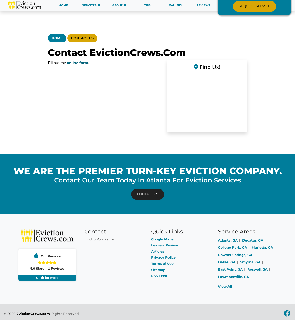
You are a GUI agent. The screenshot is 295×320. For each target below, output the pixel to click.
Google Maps (162, 239)
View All (225, 286)
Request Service (254, 6)
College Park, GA (232, 247)
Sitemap (158, 270)
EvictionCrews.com (33, 314)
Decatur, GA (252, 240)
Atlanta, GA (228, 240)
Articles (157, 251)
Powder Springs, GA (235, 255)
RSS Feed (159, 276)
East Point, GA (230, 269)
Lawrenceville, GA (233, 277)
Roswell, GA (257, 269)
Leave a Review (164, 245)
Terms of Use (162, 264)
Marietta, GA (262, 247)
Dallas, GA (227, 262)
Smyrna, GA (250, 262)
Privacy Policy (163, 257)
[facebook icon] (287, 315)
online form (77, 62)
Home (57, 38)
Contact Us (82, 38)
